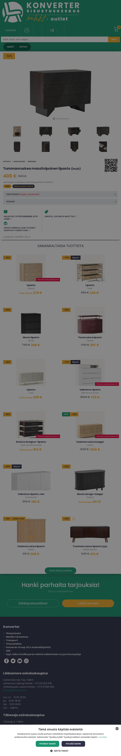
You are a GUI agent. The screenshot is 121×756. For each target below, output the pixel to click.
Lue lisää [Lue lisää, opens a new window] (102, 737)
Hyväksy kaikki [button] (47, 743)
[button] (60, 750)
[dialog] (60, 378)
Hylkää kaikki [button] (73, 743)
